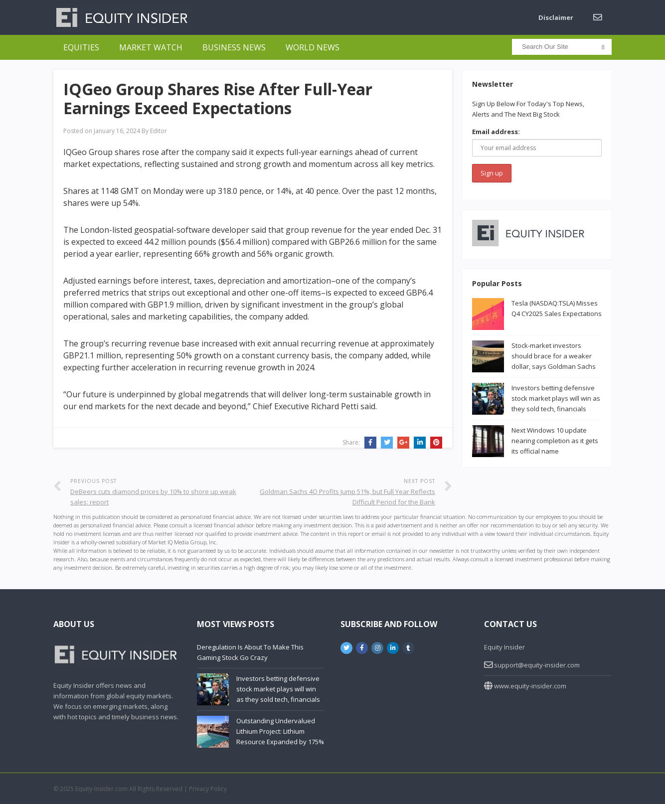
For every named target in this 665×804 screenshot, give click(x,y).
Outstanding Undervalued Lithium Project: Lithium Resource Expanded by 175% (280, 731)
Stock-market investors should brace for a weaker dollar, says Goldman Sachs (553, 356)
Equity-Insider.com (101, 789)
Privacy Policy (208, 789)
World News (312, 47)
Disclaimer (555, 17)
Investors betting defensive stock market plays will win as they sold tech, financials (555, 398)
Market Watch (150, 47)
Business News (234, 47)
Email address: (496, 131)
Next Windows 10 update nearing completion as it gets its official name (554, 441)
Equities (81, 47)
